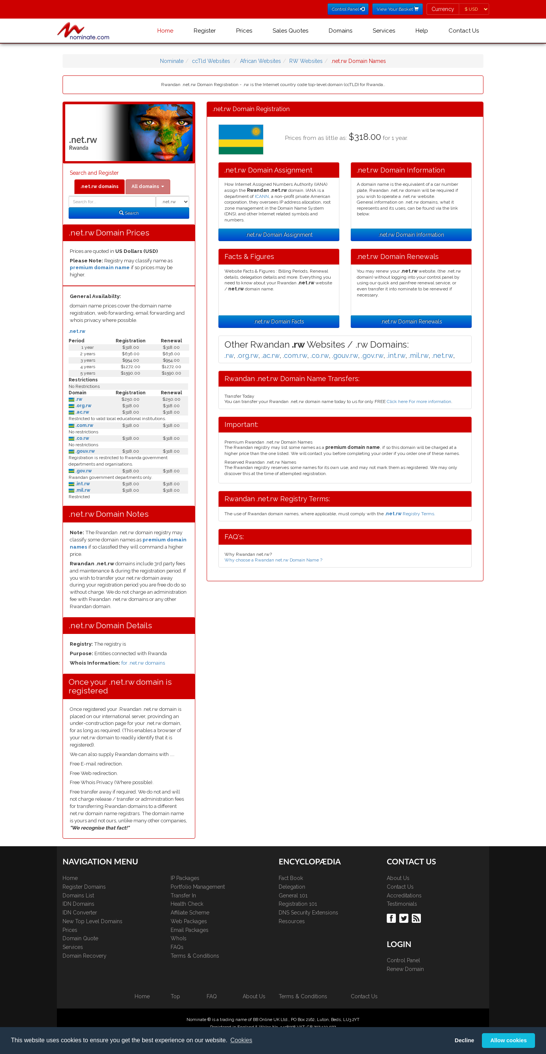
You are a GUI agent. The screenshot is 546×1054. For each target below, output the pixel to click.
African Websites (260, 61)
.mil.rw (82, 490)
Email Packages (190, 930)
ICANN (262, 196)
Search (129, 213)
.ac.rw (81, 412)
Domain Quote (80, 938)
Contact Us (464, 30)
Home (165, 30)
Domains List (78, 895)
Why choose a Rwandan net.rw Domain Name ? (273, 560)
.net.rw (77, 331)
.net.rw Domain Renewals (411, 321)
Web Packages (189, 921)
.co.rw (81, 438)
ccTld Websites (211, 61)
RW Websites (306, 61)
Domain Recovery (85, 956)
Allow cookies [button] (508, 1040)
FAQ (212, 996)
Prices (244, 30)
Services (384, 30)
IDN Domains (78, 904)
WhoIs (179, 938)
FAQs (177, 947)
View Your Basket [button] (398, 9)
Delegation (292, 887)
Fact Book (291, 878)
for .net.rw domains (143, 663)
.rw (78, 399)
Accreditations (404, 895)
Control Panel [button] (348, 9)
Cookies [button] (241, 1040)
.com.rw (83, 425)
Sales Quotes (290, 30)
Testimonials (402, 904)
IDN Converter (80, 913)
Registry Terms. (410, 513)
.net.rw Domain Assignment (279, 235)
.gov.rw (83, 471)
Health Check (187, 904)
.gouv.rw (84, 451)
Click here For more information (419, 401)
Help (422, 30)
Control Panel (403, 960)
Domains (340, 30)
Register (205, 30)
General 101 (293, 895)
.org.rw (82, 405)
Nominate (172, 61)
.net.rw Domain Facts (279, 321)
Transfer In (183, 895)
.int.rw (82, 483)
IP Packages (185, 878)
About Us (398, 878)
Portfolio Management (198, 887)
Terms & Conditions (195, 956)
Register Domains (84, 887)
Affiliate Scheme (190, 913)
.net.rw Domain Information (411, 235)
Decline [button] (464, 1040)
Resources (292, 921)
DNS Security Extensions (308, 913)
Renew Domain (405, 969)
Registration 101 (298, 904)
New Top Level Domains (92, 921)
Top (175, 996)
